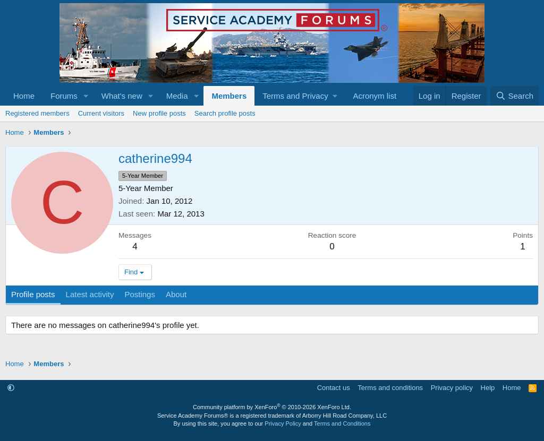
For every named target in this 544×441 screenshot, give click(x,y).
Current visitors (101, 113)
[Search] (514, 96)
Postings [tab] (139, 294)
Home (24, 95)
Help (488, 388)
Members (228, 95)
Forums (64, 95)
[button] (86, 96)
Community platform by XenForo (272, 407)
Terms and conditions (390, 388)
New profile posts (159, 113)
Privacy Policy (283, 423)
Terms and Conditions (342, 423)
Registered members (37, 113)
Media (177, 95)
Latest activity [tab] (90, 294)
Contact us (333, 388)
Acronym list (374, 95)
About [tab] (176, 294)
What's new (121, 95)
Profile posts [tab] (33, 294)
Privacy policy (452, 388)
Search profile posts (225, 113)
